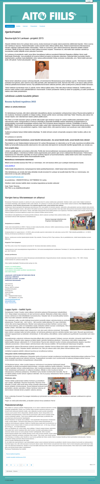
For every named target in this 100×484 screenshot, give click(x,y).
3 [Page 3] (20, 465)
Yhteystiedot (33, 26)
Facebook (42, 26)
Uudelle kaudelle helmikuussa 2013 (16, 457)
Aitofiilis (18, 26)
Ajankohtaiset (10, 26)
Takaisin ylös (91, 480)
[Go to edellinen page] (11, 465)
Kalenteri (25, 26)
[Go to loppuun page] (32, 465)
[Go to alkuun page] (7, 465)
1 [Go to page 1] (14, 465)
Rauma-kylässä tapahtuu (13, 454)
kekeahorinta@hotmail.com (14, 177)
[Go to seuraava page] (27, 465)
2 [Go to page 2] (17, 465)
